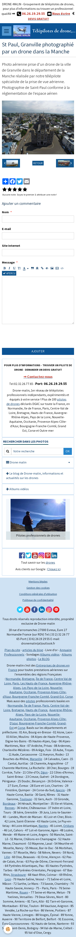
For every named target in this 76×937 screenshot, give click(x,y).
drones (50, 562)
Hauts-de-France (36, 710)
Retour (38, 163)
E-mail (6, 229)
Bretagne (28, 679)
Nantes (43, 826)
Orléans (68, 826)
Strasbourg (18, 875)
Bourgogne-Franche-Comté (30, 697)
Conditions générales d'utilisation (38, 594)
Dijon (44, 772)
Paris (15, 683)
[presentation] (32, 336)
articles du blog (32, 650)
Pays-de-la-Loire (35, 714)
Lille (7, 857)
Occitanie (30, 692)
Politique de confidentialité (38, 600)
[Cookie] (8, 929)
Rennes (10, 808)
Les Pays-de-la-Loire (35, 688)
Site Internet (11, 246)
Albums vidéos (17, 489)
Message (8, 262)
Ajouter (38, 351)
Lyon (8, 879)
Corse (69, 697)
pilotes (30, 701)
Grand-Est (57, 697)
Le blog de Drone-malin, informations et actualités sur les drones (34, 475)
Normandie (13, 679)
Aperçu (9, 273)
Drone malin (16, 462)
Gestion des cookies (38, 588)
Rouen (23, 892)
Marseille (36, 759)
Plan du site (12, 650)
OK (68, 451)
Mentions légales (38, 581)
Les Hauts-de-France (33, 683)
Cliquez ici (54, 569)
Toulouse (26, 799)
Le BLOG (44, 659)
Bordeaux (9, 804)
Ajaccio (60, 790)
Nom (5, 212)
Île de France (44, 679)
